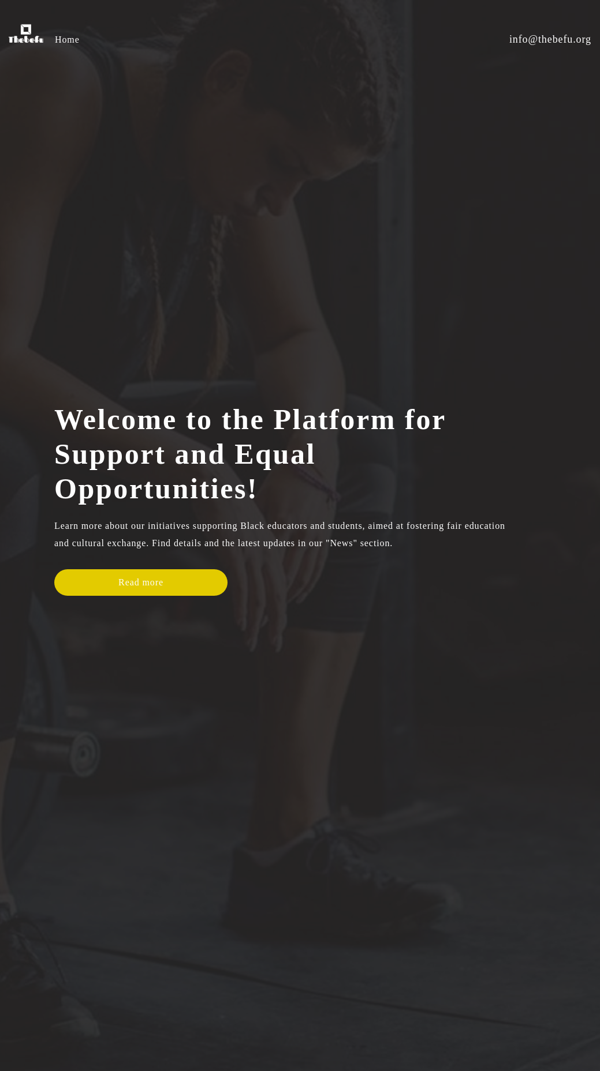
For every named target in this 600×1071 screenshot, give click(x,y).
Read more (140, 575)
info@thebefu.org (550, 39)
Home (67, 39)
